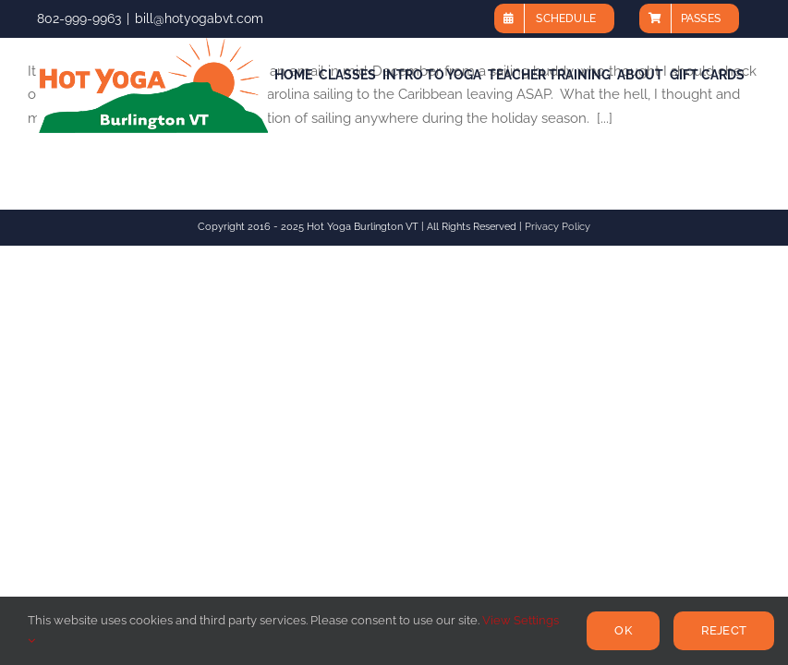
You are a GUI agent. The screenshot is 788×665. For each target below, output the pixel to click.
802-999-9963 (79, 18)
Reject (723, 630)
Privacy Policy (557, 227)
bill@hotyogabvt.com (199, 18)
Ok (622, 630)
